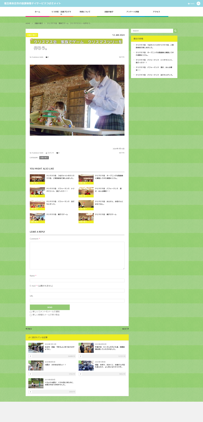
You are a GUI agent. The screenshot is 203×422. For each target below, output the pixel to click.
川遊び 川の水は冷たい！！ (55, 365)
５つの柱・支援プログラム (61, 12)
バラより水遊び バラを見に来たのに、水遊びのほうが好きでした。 (60, 383)
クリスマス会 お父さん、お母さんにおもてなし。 (109, 204)
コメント (51, 153)
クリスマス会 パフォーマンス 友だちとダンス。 (60, 204)
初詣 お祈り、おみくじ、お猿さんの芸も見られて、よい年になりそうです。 (110, 366)
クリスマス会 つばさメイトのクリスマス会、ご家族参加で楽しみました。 (60, 178)
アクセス (156, 11)
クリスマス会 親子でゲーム (57, 216)
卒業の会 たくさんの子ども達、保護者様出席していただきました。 (110, 348)
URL (31, 296)
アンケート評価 (132, 11)
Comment (34, 238)
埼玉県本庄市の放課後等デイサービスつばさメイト (32, 3)
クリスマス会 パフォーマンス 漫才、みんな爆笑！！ (108, 191)
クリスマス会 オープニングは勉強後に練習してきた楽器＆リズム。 (109, 178)
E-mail (33, 285)
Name (32, 275)
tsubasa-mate (37, 57)
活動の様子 (108, 11)
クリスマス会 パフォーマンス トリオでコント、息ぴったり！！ (60, 191)
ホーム (37, 11)
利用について (85, 11)
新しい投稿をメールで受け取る (46, 314)
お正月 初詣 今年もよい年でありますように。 (60, 348)
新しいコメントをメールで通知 (46, 311)
